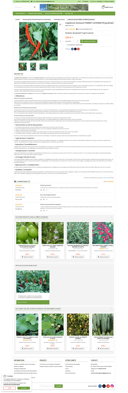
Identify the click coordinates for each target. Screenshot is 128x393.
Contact (94, 360)
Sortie (9, 388)
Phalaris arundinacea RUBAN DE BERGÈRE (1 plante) (77, 246)
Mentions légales (19, 366)
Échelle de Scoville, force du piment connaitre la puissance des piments (30, 295)
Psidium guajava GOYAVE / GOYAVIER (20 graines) (27, 246)
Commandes (69, 366)
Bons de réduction (70, 373)
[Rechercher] (25, 7)
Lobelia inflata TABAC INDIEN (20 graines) (52, 246)
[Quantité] (74, 41)
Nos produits (20, 13)
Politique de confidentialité (11, 384)
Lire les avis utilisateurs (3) (84, 29)
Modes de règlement (20, 368)
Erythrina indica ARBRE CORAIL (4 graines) (103, 246)
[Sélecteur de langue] (86, 1)
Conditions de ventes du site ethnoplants (25, 371)
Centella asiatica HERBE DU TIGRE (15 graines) (27, 337)
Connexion (99, 1)
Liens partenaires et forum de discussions (25, 373)
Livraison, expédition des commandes (24, 364)
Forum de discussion (35, 13)
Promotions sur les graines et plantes (50, 364)
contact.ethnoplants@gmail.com (45, 1)
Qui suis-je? (69, 13)
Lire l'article (22, 300)
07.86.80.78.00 (25, 1)
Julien (104, 177)
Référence (68, 25)
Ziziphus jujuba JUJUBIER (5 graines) (78, 337)
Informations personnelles (72, 364)
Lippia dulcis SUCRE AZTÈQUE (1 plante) (52, 337)
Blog (79, 1)
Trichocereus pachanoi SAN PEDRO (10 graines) (103, 337)
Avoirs (67, 368)
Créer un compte (109, 1)
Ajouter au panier (88, 41)
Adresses (68, 371)
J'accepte (24, 388)
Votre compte (70, 360)
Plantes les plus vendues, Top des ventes (51, 366)
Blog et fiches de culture (53, 13)
